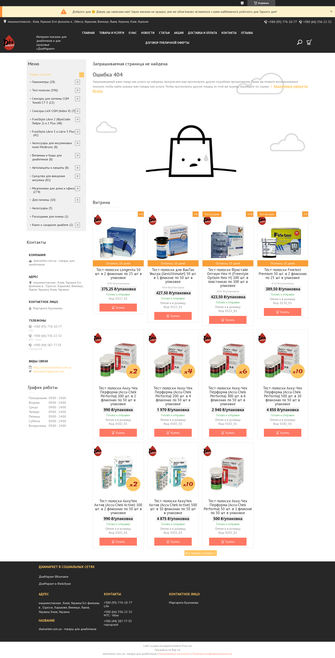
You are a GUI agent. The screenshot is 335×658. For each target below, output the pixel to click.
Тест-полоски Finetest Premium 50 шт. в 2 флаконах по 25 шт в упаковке (283, 274)
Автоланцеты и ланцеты (48, 168)
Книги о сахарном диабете (50, 225)
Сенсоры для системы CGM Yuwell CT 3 (50, 100)
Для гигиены (40, 200)
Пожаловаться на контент (174, 653)
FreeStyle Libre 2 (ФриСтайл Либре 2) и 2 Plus (51, 121)
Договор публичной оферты (167, 43)
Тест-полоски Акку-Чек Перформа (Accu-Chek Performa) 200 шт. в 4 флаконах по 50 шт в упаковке (173, 396)
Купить (120, 308)
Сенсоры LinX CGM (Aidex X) (51, 111)
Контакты (229, 33)
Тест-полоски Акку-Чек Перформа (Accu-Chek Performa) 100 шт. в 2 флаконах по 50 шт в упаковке (118, 396)
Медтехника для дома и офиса (53, 188)
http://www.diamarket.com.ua (52, 367)
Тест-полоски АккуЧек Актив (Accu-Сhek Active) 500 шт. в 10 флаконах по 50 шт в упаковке (173, 507)
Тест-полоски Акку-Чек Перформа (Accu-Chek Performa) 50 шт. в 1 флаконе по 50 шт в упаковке (228, 507)
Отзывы (247, 33)
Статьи (164, 33)
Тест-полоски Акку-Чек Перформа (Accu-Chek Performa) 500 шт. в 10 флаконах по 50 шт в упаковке (282, 396)
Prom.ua (187, 645)
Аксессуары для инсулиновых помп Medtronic (52, 145)
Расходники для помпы (48, 216)
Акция (179, 33)
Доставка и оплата (202, 33)
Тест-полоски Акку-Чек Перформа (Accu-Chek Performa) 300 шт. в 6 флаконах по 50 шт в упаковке (227, 396)
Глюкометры (40, 82)
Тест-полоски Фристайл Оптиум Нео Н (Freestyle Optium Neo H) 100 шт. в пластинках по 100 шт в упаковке (227, 278)
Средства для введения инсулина (48, 178)
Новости (148, 33)
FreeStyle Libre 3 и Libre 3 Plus (53, 132)
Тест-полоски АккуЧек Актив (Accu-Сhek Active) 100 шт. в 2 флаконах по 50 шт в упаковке (118, 507)
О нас (133, 33)
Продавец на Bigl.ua (167, 649)
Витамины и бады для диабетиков (47, 157)
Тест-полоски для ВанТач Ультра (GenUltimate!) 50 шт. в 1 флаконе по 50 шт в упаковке (173, 276)
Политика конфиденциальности (212, 653)
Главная (88, 33)
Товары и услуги (111, 33)
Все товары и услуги (199, 553)
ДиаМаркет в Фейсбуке (55, 584)
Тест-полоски (41, 90)
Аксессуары (40, 208)
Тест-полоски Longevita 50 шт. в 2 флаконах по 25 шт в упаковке (118, 274)
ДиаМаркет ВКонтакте (53, 577)
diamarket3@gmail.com (48, 371)
